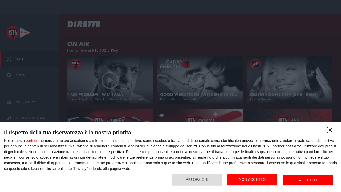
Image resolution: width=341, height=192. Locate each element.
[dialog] (170, 157)
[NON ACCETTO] (331, 131)
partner (32, 140)
